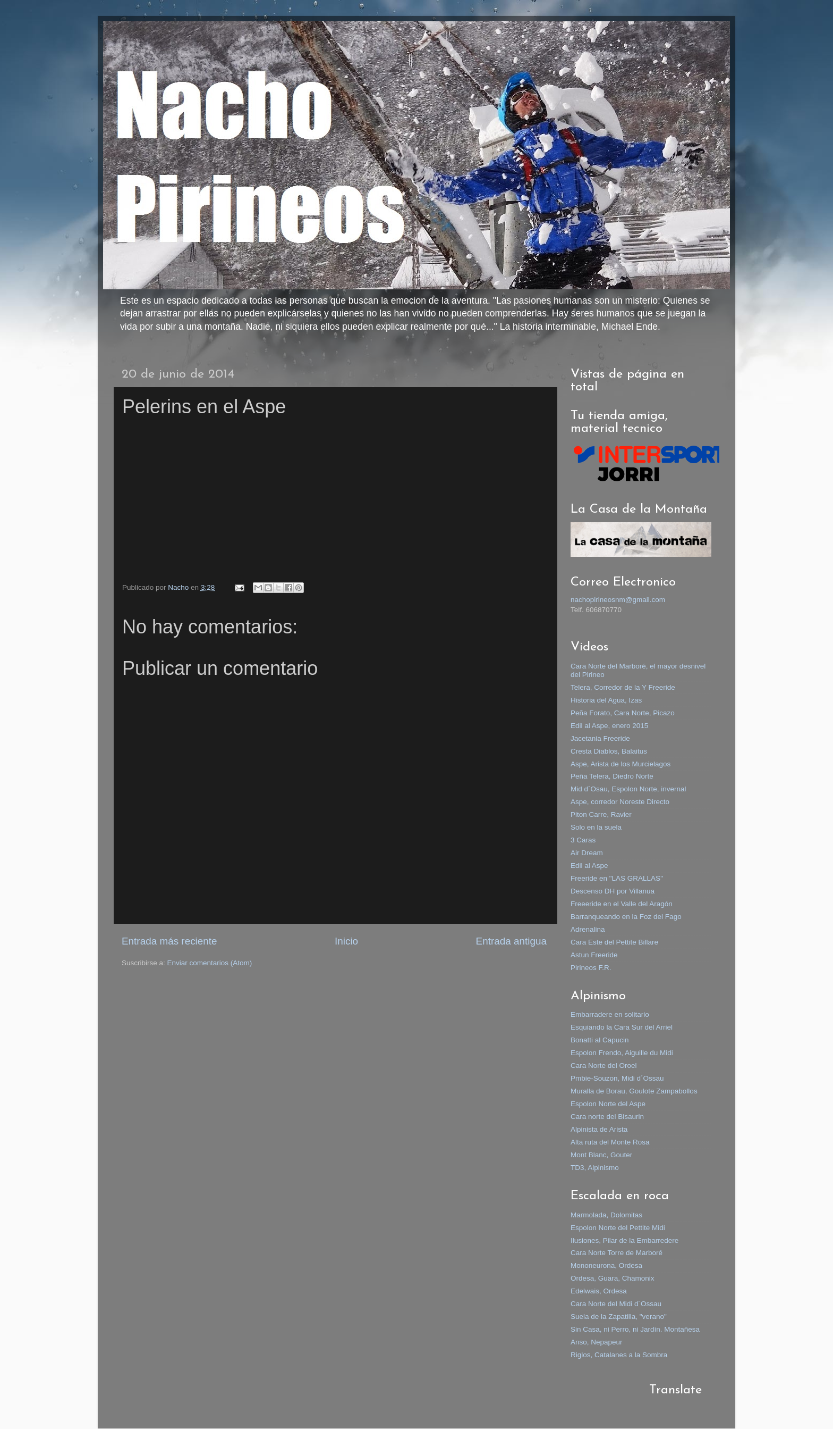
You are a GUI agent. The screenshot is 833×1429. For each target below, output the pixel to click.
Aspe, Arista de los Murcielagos (620, 764)
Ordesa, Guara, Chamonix (612, 1278)
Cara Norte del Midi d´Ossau (616, 1304)
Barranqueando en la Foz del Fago (626, 917)
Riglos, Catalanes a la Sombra (619, 1355)
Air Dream (587, 853)
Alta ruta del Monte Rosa (610, 1142)
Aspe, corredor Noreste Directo (620, 802)
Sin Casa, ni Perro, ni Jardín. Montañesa (635, 1329)
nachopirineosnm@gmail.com (618, 600)
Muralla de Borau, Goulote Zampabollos (634, 1091)
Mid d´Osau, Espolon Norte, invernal (628, 789)
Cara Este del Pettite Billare (614, 942)
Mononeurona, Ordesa (606, 1265)
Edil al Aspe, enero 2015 (609, 726)
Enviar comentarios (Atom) (209, 963)
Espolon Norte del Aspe (608, 1104)
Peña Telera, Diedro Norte (612, 776)
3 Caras (583, 840)
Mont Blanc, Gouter (601, 1155)
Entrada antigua (511, 941)
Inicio (346, 941)
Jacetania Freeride (600, 738)
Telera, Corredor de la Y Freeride (623, 687)
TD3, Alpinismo (595, 1168)
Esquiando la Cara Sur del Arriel (622, 1027)
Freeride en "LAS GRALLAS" (617, 878)
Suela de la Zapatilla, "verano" (619, 1317)
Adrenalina (588, 929)
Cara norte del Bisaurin (607, 1117)
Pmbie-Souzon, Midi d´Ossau (617, 1078)
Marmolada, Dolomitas (606, 1215)
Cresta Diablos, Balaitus (609, 751)
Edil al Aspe (589, 866)
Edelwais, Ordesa (599, 1291)
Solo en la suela (596, 827)
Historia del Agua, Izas (606, 700)
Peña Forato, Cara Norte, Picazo (623, 713)
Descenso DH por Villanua (612, 891)
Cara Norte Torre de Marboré (616, 1253)
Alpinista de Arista (599, 1129)
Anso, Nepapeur (597, 1342)
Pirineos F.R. (591, 968)
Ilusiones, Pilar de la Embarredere (624, 1240)
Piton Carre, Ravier (601, 814)
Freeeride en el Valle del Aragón (622, 904)
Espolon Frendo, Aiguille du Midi (622, 1053)
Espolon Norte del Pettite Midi (618, 1228)
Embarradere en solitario (610, 1014)
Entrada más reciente (169, 941)
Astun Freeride (594, 955)
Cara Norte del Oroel (604, 1065)
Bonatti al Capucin (600, 1040)
